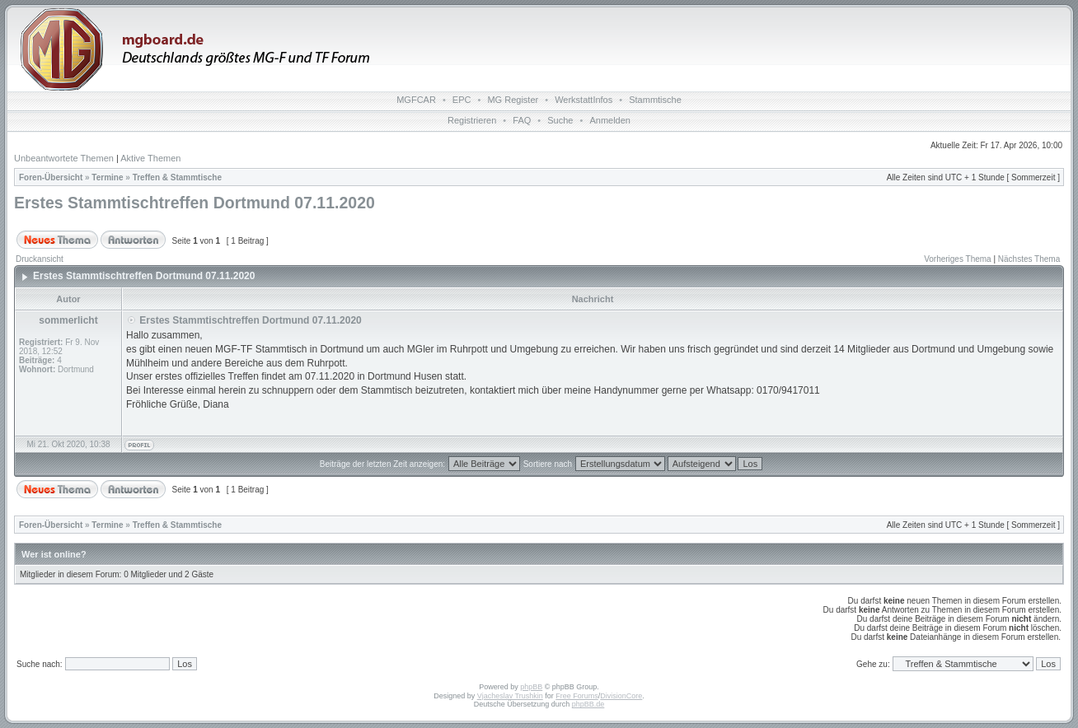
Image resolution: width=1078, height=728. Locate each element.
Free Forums (576, 696)
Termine (107, 177)
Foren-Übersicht (50, 177)
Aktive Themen (150, 158)
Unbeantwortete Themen (64, 158)
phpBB (531, 687)
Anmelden (609, 120)
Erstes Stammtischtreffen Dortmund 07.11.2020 (194, 203)
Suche (560, 120)
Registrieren (472, 120)
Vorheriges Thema (957, 259)
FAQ (522, 120)
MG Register (512, 100)
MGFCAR (416, 100)
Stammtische (655, 100)
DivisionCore (621, 696)
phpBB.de (588, 704)
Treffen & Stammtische (177, 177)
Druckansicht (39, 259)
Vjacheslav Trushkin (510, 696)
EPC (461, 100)
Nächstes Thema (1029, 259)
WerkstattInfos (583, 100)
